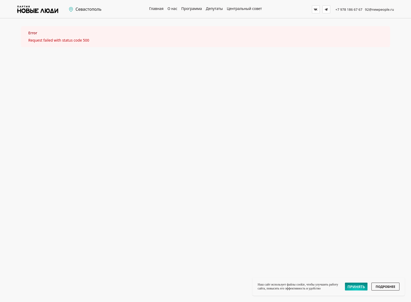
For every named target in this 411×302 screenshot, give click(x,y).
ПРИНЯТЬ (356, 286)
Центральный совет (244, 8)
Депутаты (214, 8)
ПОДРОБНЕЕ (385, 286)
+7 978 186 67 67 (349, 9)
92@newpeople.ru (379, 9)
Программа (191, 8)
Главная (156, 8)
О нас (172, 8)
